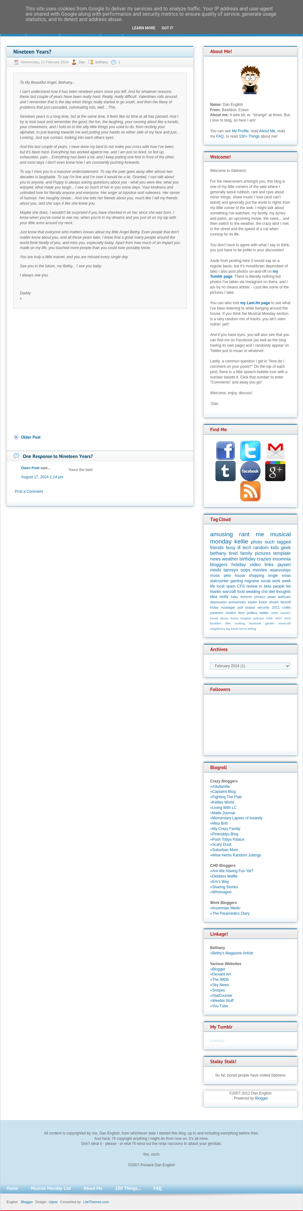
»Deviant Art (220, 974)
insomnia (281, 558)
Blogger (261, 1098)
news (215, 558)
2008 (274, 613)
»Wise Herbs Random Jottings (235, 855)
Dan (82, 62)
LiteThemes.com (96, 1202)
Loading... (218, 1040)
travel (234, 628)
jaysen (284, 564)
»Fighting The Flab (226, 797)
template (282, 553)
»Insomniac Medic (225, 908)
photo (256, 541)
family (246, 553)
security (263, 607)
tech (247, 547)
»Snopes (217, 990)
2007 (278, 618)
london (231, 613)
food (240, 591)
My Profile (240, 131)
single (273, 575)
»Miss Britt (219, 823)
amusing (221, 534)
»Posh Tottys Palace (227, 839)
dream (274, 602)
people (278, 586)
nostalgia (228, 607)
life (212, 586)
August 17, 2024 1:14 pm (42, 477)
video (255, 564)
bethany (101, 62)
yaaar (271, 597)
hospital (245, 618)
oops (245, 569)
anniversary (237, 602)
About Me (267, 131)
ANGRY (285, 613)
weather (230, 558)
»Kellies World (222, 802)
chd (264, 591)
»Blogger (217, 969)
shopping (256, 575)
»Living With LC (223, 807)
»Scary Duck (221, 844)
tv (260, 586)
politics (252, 613)
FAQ (220, 136)
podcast (258, 618)
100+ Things (249, 136)
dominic (246, 597)
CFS (241, 586)
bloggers (218, 564)
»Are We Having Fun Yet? (232, 871)
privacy (259, 597)
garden (269, 623)
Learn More (144, 28)
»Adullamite (220, 786)
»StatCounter (221, 995)
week (286, 581)
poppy (250, 607)
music (215, 575)
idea (213, 596)
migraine (252, 581)
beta (267, 586)
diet (272, 591)
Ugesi (53, 1202)
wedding (253, 591)
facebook (255, 623)
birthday (247, 558)
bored (214, 618)
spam (230, 586)
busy (230, 547)
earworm (216, 613)
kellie (241, 541)
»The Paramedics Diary (229, 913)
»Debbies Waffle (223, 876)
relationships (280, 570)
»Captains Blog (223, 791)
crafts (287, 607)
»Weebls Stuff (221, 1000)
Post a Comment (29, 491)
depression (218, 602)
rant (244, 534)
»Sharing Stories (224, 887)
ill (239, 547)
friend (234, 618)
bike (228, 623)
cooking (240, 623)
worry (242, 628)
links (269, 564)
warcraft (229, 591)
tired (233, 553)
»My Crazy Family (225, 829)
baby (234, 597)
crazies (264, 558)
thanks (215, 591)
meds (215, 569)
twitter (264, 613)
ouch (269, 541)
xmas (286, 575)
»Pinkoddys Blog (224, 834)
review (252, 586)
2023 (287, 618)
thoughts (283, 591)
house (240, 575)
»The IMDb (219, 979)
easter (252, 602)
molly (224, 596)
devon (224, 618)
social (266, 581)
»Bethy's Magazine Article (231, 953)
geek (286, 547)
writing (251, 628)
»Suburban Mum (224, 850)
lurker (263, 602)
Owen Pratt (30, 468)
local (221, 586)
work (276, 581)
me (260, 534)
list (288, 586)
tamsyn (231, 569)
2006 (269, 618)
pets (227, 575)
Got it (167, 28)
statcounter (219, 581)
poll (240, 607)
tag (228, 628)
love (241, 613)
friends (217, 547)
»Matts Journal (222, 813)
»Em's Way (219, 881)
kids (275, 547)
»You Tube (219, 1006)
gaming (237, 581)
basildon (215, 623)
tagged (284, 541)
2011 (276, 607)
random (261, 547)
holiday (239, 564)
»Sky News (219, 985)
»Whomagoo (221, 892)
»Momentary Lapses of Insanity (236, 818)
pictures (263, 553)
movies (260, 569)
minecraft (284, 623)
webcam (284, 597)
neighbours (217, 628)
